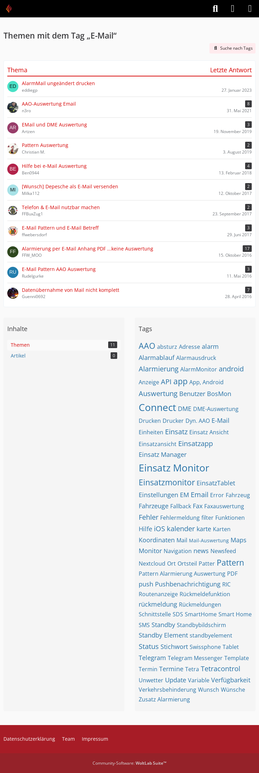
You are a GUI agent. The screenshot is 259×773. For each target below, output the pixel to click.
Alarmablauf (156, 357)
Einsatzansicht (157, 444)
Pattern (230, 562)
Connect (157, 407)
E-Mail (220, 420)
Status (149, 646)
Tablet (231, 647)
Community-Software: (129, 763)
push (146, 584)
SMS (144, 625)
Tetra (192, 669)
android (231, 368)
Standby (163, 624)
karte (204, 529)
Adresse (189, 347)
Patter (207, 563)
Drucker (173, 421)
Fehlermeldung (180, 517)
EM (184, 495)
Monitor (150, 550)
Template (236, 658)
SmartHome (201, 614)
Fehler (148, 517)
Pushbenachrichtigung (188, 584)
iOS (159, 528)
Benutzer (192, 393)
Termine (171, 669)
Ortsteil (187, 563)
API (166, 381)
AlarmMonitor (198, 369)
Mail (181, 540)
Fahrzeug (238, 495)
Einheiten (151, 432)
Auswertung (158, 393)
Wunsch (208, 689)
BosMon (219, 393)
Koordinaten (157, 540)
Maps (239, 540)
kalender (181, 528)
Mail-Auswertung (209, 540)
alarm (210, 346)
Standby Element (163, 635)
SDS (178, 614)
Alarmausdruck (196, 358)
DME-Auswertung (216, 409)
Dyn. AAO (197, 421)
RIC (226, 584)
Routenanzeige (158, 594)
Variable (198, 680)
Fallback (180, 506)
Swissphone (205, 647)
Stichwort (174, 646)
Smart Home (235, 614)
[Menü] (250, 9)
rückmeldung (158, 604)
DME (184, 408)
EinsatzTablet (216, 483)
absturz (167, 347)
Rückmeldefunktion (205, 594)
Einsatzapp (195, 443)
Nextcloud (152, 563)
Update (175, 680)
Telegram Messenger (195, 658)
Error (217, 495)
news (201, 550)
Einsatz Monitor (174, 467)
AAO (147, 345)
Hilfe (145, 529)
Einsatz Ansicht (209, 432)
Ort (171, 563)
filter (207, 517)
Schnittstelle (155, 614)
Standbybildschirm (201, 625)
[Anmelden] (233, 8)
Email (199, 494)
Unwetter (151, 680)
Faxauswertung (224, 506)
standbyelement (211, 635)
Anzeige (149, 382)
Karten (222, 529)
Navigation (178, 551)
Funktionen (230, 517)
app (180, 381)
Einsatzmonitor (167, 482)
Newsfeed (223, 551)
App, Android (206, 382)
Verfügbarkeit (230, 680)
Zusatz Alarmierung (164, 699)
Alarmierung (159, 368)
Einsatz (176, 431)
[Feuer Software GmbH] (11, 9)
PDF (232, 573)
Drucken (150, 421)
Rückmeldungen (200, 604)
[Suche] (215, 9)
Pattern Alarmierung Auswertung (182, 573)
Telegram (152, 657)
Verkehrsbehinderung (167, 689)
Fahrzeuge (154, 506)
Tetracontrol (220, 668)
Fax (197, 506)
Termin (148, 669)
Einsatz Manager (163, 454)
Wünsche (233, 689)
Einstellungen (158, 495)
